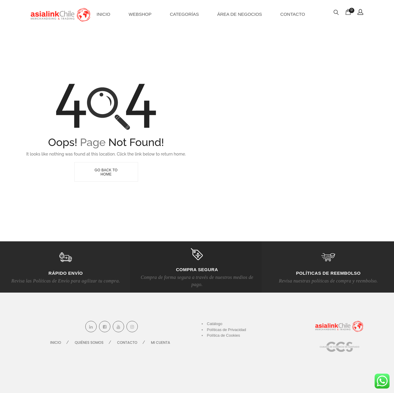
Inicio (103, 14)
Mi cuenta (160, 342)
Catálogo (215, 323)
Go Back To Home (106, 172)
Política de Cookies (223, 335)
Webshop (140, 14)
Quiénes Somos (89, 342)
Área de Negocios (239, 14)
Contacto (292, 14)
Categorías (184, 14)
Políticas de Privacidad (226, 329)
